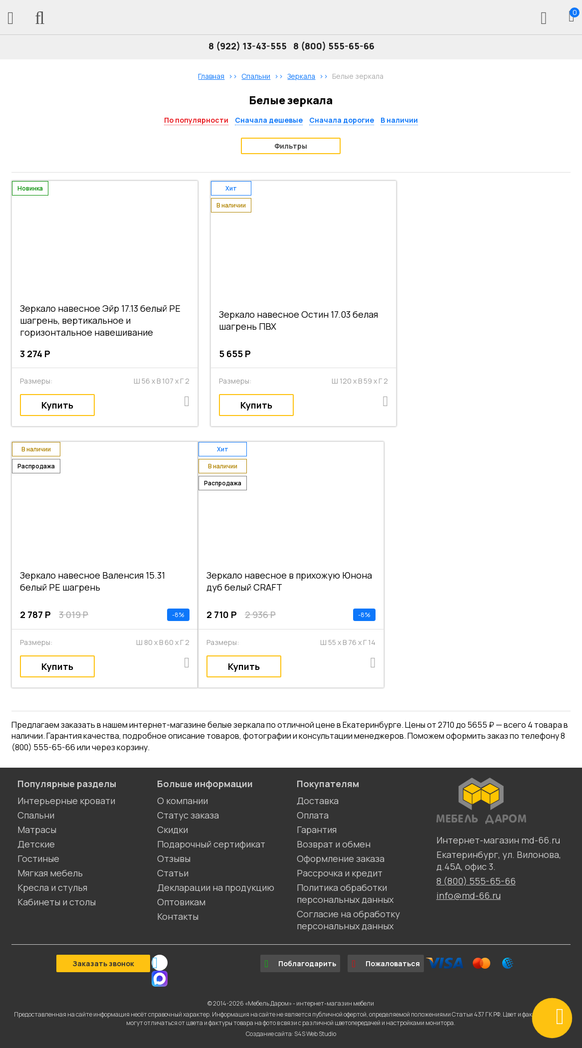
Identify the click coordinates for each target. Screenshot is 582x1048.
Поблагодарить (300, 964)
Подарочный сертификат (211, 844)
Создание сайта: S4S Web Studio (291, 1034)
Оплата (313, 815)
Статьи (173, 873)
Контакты (177, 916)
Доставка (318, 801)
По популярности (196, 120)
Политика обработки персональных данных (345, 893)
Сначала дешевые (269, 120)
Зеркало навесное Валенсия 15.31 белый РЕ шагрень (92, 581)
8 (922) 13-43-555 (247, 46)
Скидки (172, 830)
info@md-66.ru (468, 895)
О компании (182, 801)
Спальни (35, 815)
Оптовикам (181, 902)
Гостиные (38, 858)
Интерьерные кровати (66, 801)
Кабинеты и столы (56, 902)
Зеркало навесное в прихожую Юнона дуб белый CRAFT (289, 581)
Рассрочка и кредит (340, 873)
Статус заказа (188, 815)
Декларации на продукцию (215, 887)
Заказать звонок (103, 963)
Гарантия (317, 830)
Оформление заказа (341, 858)
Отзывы (174, 858)
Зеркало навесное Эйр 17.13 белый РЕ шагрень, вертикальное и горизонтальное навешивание (100, 320)
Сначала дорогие (341, 120)
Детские (36, 844)
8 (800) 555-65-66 (334, 46)
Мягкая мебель (50, 873)
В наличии (399, 120)
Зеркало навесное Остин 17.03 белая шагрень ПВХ (298, 320)
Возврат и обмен (334, 844)
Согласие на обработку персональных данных (348, 920)
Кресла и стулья (52, 887)
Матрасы (36, 830)
